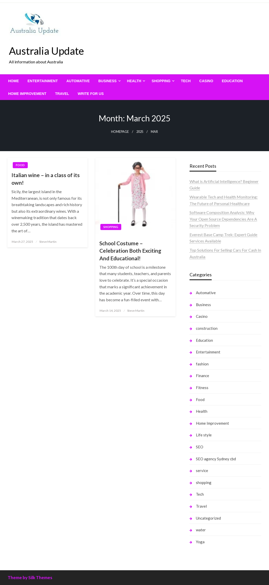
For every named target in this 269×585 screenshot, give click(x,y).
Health (134, 81)
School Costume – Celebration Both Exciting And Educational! (130, 250)
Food (20, 165)
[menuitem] (13, 81)
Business (107, 81)
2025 (139, 132)
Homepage (120, 132)
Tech (186, 81)
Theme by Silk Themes (30, 577)
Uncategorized (208, 518)
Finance (202, 375)
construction (207, 328)
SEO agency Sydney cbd (216, 458)
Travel (62, 94)
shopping (161, 81)
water (201, 529)
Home (13, 81)
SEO (199, 447)
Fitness (202, 387)
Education (232, 81)
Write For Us (91, 94)
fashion (202, 364)
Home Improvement (27, 94)
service (202, 470)
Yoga (200, 541)
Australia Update (46, 51)
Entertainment (43, 81)
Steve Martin (48, 242)
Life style (204, 435)
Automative (78, 81)
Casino (206, 81)
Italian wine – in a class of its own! (45, 179)
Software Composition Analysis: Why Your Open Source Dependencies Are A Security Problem (223, 219)
